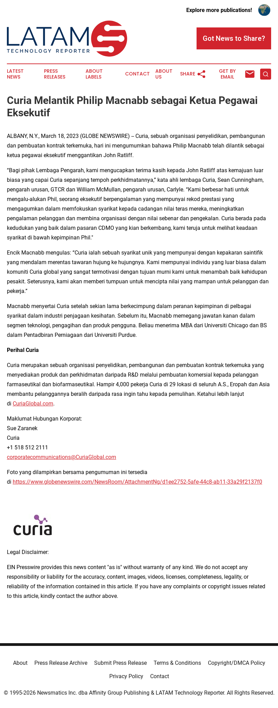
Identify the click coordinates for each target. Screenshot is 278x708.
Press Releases (54, 74)
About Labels (94, 74)
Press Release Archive (60, 663)
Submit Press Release (120, 663)
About (20, 663)
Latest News (15, 74)
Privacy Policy (126, 676)
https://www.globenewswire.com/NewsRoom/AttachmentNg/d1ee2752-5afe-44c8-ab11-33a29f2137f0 (137, 482)
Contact (137, 74)
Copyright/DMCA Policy (236, 663)
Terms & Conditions (177, 663)
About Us (164, 74)
